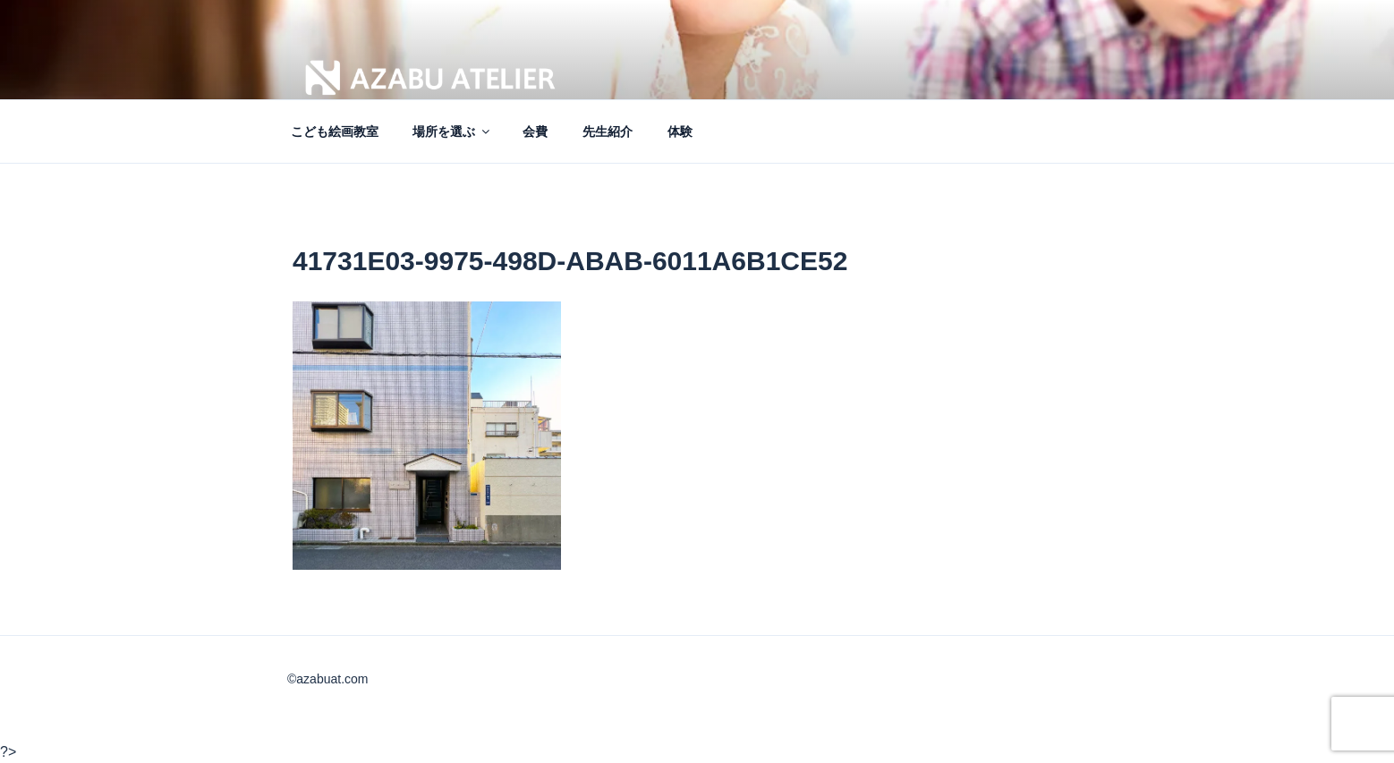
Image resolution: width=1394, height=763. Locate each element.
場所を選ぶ (452, 131)
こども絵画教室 (334, 131)
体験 (680, 131)
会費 (535, 131)
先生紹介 (607, 131)
